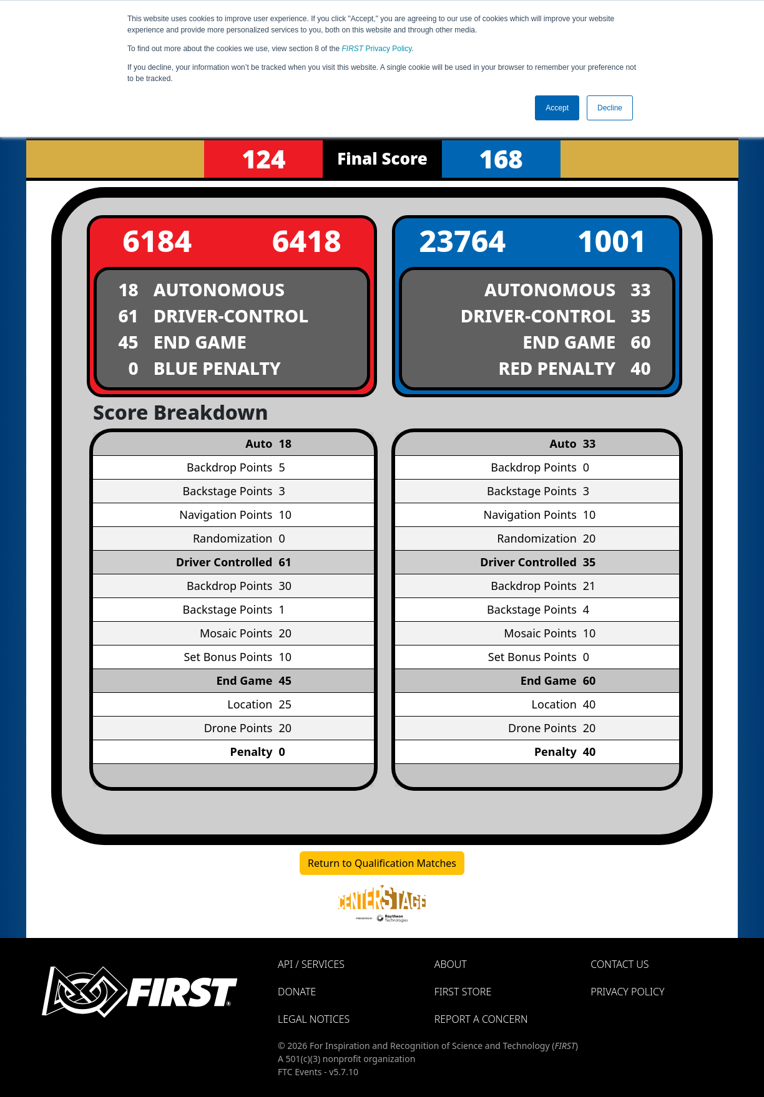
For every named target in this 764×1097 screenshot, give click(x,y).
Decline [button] (609, 108)
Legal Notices (314, 1019)
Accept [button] (557, 108)
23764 (462, 240)
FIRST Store (463, 991)
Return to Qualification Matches (382, 863)
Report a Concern (481, 1019)
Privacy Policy (377, 48)
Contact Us (619, 964)
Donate (297, 991)
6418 (306, 240)
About (450, 964)
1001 (612, 240)
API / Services (311, 964)
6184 (157, 240)
